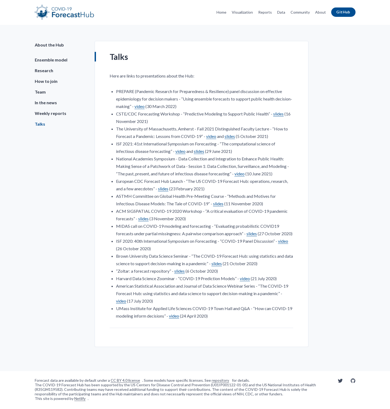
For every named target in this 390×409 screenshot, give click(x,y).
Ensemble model (51, 59)
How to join (46, 81)
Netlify (80, 398)
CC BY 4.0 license (125, 380)
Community (300, 12)
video (139, 106)
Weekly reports (50, 113)
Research (44, 70)
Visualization (242, 12)
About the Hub (49, 44)
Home (221, 12)
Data (281, 12)
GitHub (343, 12)
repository (220, 380)
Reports (265, 12)
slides (278, 113)
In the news (46, 102)
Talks (40, 123)
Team (40, 91)
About (320, 12)
